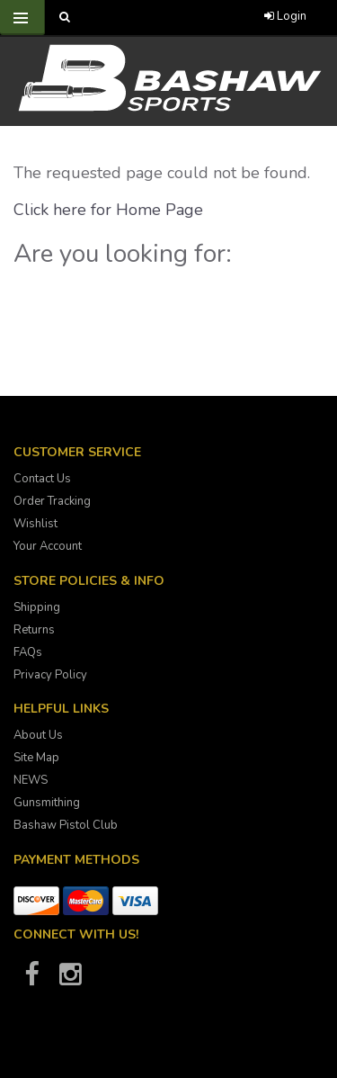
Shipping (36, 607)
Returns (34, 630)
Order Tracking (52, 501)
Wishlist (35, 524)
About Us (38, 735)
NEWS (30, 780)
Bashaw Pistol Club (65, 825)
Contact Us (42, 479)
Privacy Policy (50, 675)
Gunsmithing (46, 803)
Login (285, 16)
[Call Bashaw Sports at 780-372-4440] (150, 17)
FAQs (27, 652)
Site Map (36, 758)
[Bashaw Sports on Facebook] (31, 980)
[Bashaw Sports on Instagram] (70, 980)
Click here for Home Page (108, 209)
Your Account (47, 546)
